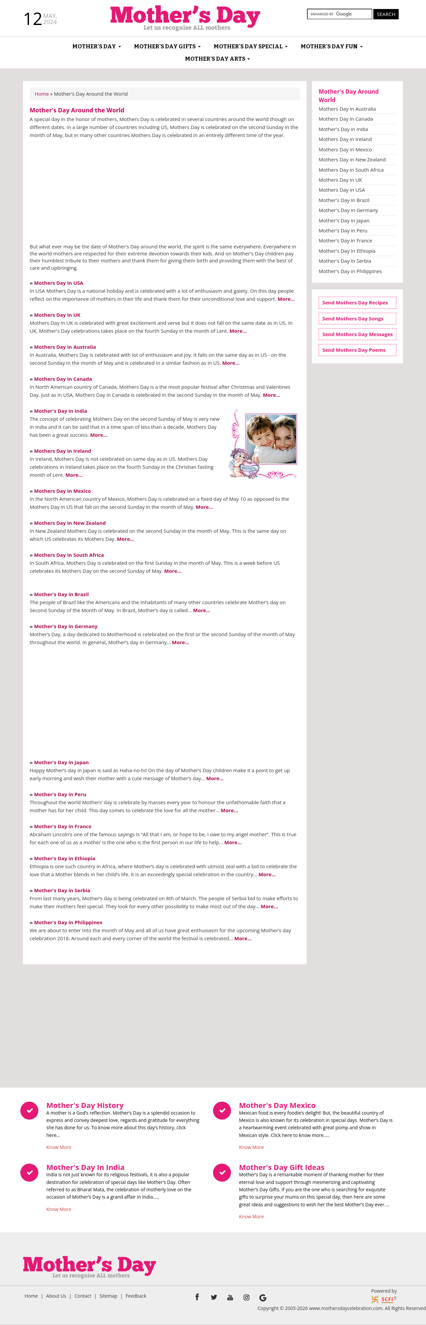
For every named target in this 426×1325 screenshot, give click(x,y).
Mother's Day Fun (329, 46)
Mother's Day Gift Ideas (282, 1167)
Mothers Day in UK (57, 314)
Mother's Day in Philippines (68, 922)
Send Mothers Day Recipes (355, 302)
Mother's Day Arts (215, 58)
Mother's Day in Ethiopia (64, 858)
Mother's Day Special (248, 46)
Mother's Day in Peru (60, 794)
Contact (82, 1296)
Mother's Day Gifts (165, 46)
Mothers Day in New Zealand (70, 522)
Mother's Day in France (62, 826)
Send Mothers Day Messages (357, 334)
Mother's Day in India (60, 410)
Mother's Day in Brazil (61, 594)
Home (42, 93)
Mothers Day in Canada (63, 378)
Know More (58, 1145)
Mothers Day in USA (58, 282)
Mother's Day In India (85, 1167)
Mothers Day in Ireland (62, 450)
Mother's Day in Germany (65, 626)
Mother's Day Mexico (277, 1105)
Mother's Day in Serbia (62, 890)
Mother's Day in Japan (61, 762)
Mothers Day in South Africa (69, 554)
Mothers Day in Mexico (62, 490)
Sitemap (108, 1296)
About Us (56, 1296)
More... (286, 298)
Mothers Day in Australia (65, 346)
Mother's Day (94, 46)
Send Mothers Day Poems (354, 349)
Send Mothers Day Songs (352, 318)
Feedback (136, 1296)
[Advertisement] (165, 193)
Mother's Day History (85, 1105)
